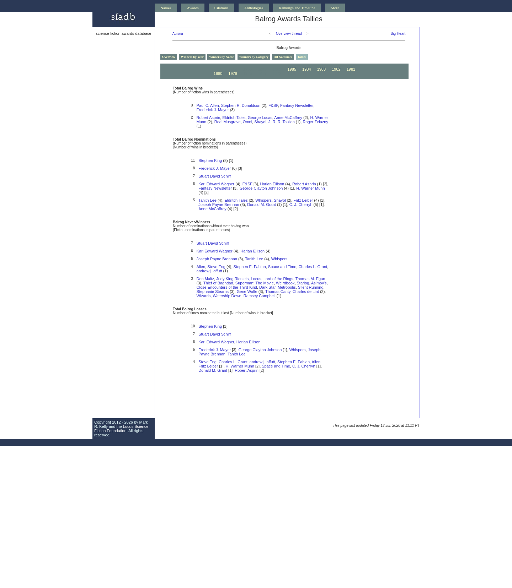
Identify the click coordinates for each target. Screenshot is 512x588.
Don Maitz (205, 279)
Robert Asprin (208, 117)
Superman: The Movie (254, 283)
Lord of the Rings (278, 279)
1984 (306, 69)
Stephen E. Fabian (250, 267)
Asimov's (319, 283)
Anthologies (253, 8)
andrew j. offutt (209, 271)
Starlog (303, 283)
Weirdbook (285, 283)
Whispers (263, 200)
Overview (168, 57)
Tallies (302, 57)
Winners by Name (221, 57)
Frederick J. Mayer (213, 110)
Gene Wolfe (247, 291)
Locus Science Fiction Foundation (121, 428)
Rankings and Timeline (297, 8)
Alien (201, 267)
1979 (232, 73)
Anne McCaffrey (288, 117)
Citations (221, 8)
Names (165, 8)
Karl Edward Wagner (216, 184)
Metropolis (287, 287)
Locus (256, 279)
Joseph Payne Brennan (218, 204)
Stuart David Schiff (214, 176)
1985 (292, 69)
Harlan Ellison (272, 184)
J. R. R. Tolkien (281, 122)
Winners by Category (253, 57)
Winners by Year (192, 57)
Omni (247, 122)
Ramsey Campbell (260, 296)
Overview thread (289, 34)
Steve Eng (216, 267)
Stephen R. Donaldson (241, 105)
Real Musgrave (227, 122)
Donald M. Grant (261, 204)
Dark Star (267, 287)
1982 (336, 69)
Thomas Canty (277, 291)
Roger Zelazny (315, 122)
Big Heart (398, 34)
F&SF (273, 105)
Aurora (177, 34)
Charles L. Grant (312, 267)
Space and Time (282, 267)
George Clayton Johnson (261, 188)
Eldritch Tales (233, 117)
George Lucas (260, 117)
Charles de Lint (306, 291)
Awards (193, 8)
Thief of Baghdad (218, 283)
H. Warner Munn (310, 188)
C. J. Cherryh (301, 204)
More (335, 8)
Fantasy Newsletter (297, 105)
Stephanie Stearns (213, 291)
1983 (321, 69)
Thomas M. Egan (310, 279)
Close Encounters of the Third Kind (227, 287)
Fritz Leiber (303, 200)
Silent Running (311, 287)
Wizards (204, 296)
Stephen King (210, 160)
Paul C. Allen (208, 105)
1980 (218, 73)
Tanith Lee (207, 200)
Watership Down (227, 296)
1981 (351, 69)
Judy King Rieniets (232, 279)
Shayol (260, 122)
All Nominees (283, 57)
